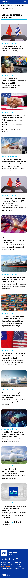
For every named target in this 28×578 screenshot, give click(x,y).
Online (11, 551)
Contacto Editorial (6, 564)
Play (10, 554)
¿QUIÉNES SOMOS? (19, 569)
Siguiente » (6, 524)
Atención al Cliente (6, 569)
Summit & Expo (13, 553)
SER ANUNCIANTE (6, 566)
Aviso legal (18, 571)
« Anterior (5, 522)
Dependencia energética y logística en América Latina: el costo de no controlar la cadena (13, 7)
